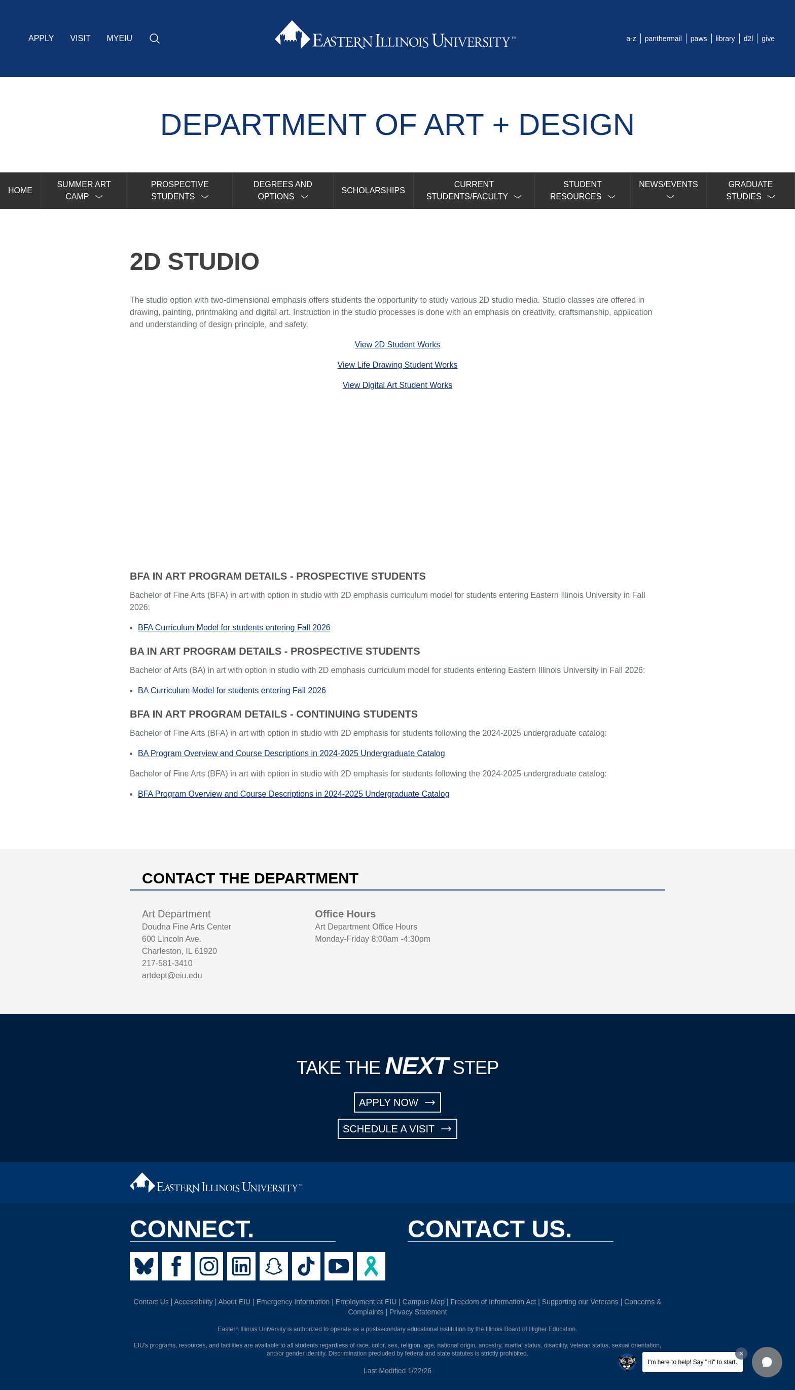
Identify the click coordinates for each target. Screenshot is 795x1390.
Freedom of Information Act (493, 1302)
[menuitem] (84, 190)
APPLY (41, 38)
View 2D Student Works (397, 344)
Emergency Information (293, 1302)
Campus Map (424, 1302)
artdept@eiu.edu (172, 975)
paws (699, 38)
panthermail (663, 38)
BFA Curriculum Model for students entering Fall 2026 (234, 627)
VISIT (80, 38)
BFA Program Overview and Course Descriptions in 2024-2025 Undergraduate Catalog (294, 794)
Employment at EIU (366, 1302)
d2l (748, 38)
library (725, 38)
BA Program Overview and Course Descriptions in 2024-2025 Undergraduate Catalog (291, 753)
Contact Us (151, 1302)
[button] (767, 1362)
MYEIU (119, 38)
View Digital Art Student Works (397, 385)
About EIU (234, 1302)
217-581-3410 (167, 963)
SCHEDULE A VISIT (397, 1129)
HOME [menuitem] (20, 190)
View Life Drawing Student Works (398, 365)
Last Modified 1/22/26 (397, 1371)
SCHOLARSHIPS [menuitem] (373, 190)
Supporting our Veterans (580, 1302)
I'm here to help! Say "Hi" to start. (692, 1362)
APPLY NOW (397, 1102)
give (768, 38)
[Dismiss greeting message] (741, 1353)
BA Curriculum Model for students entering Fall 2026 (232, 690)
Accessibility (193, 1302)
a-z (631, 38)
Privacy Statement (418, 1312)
